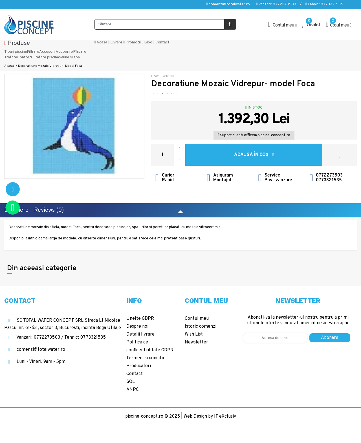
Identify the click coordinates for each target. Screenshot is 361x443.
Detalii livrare (140, 334)
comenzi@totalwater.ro (228, 4)
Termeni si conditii (145, 358)
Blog (147, 42)
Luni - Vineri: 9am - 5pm (34, 362)
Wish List (194, 334)
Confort (24, 57)
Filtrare (33, 51)
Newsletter (196, 342)
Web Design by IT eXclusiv (210, 416)
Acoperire (64, 51)
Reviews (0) (49, 210)
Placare (79, 51)
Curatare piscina (45, 57)
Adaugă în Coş (254, 155)
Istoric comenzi (200, 326)
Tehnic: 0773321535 (324, 4)
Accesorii (47, 51)
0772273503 (329, 175)
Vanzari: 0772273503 (276, 4)
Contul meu (197, 318)
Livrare (115, 42)
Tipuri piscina (15, 51)
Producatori (138, 366)
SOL (130, 382)
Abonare (329, 338)
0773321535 (329, 180)
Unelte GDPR (140, 318)
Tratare (10, 57)
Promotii (132, 42)
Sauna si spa (69, 57)
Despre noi (137, 326)
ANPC (132, 390)
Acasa (100, 42)
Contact (161, 42)
